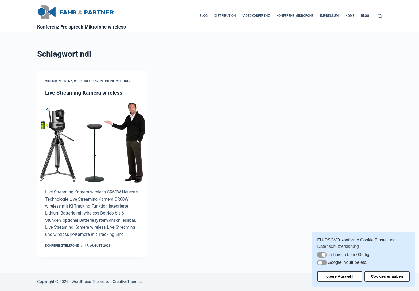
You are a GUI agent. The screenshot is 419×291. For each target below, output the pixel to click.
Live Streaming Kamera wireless (83, 93)
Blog (204, 16)
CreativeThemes (127, 281)
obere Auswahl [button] (340, 276)
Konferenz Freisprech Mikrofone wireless (81, 27)
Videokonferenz (256, 16)
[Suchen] (380, 16)
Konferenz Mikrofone (294, 16)
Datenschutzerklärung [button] (338, 246)
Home (349, 16)
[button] (322, 255)
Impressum (329, 16)
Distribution (225, 16)
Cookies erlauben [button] (387, 276)
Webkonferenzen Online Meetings (102, 81)
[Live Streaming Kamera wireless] (92, 143)
